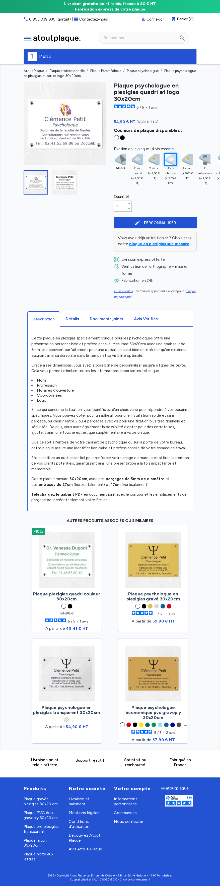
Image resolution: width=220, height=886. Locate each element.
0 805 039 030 (108, 879)
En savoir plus (123, 291)
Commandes (125, 812)
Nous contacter (128, 821)
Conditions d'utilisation (79, 824)
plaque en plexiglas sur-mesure (159, 243)
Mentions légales (84, 812)
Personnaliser (155, 223)
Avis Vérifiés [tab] (146, 318)
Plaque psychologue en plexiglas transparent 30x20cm (66, 710)
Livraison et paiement (79, 801)
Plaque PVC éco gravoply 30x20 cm (41, 815)
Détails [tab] (72, 318)
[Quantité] (120, 206)
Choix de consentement (135, 879)
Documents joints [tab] (106, 318)
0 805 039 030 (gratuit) (50, 19)
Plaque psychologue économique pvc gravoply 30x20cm (153, 712)
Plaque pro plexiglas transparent (41, 829)
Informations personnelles (125, 801)
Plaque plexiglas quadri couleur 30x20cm (66, 596)
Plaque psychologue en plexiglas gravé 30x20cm (153, 596)
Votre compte (132, 788)
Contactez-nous (93, 19)
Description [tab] (44, 319)
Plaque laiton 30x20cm (35, 843)
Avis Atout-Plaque (85, 849)
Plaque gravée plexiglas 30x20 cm (41, 801)
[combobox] (143, 38)
